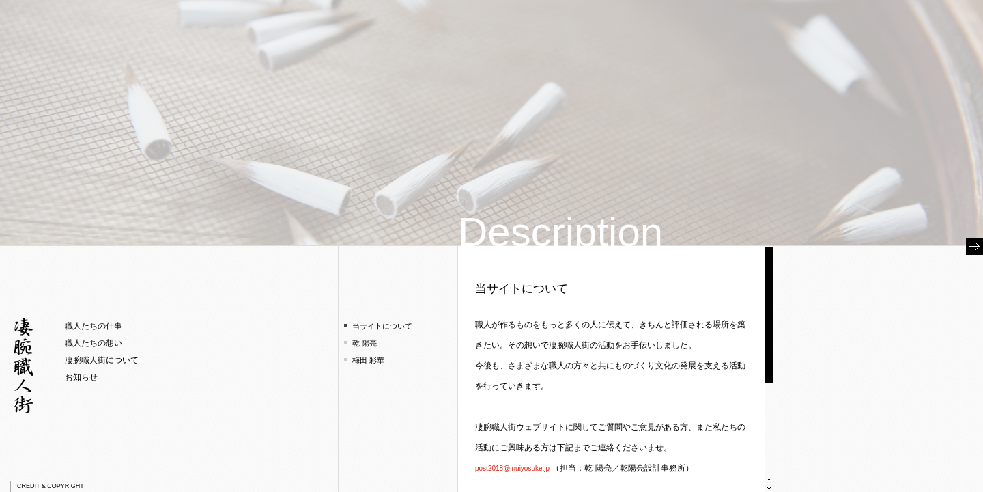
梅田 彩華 (368, 360)
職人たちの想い (93, 343)
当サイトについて (382, 326)
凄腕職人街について (102, 360)
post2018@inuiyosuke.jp (512, 468)
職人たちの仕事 (93, 326)
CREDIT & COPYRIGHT (50, 485)
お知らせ (81, 377)
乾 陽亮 (364, 343)
